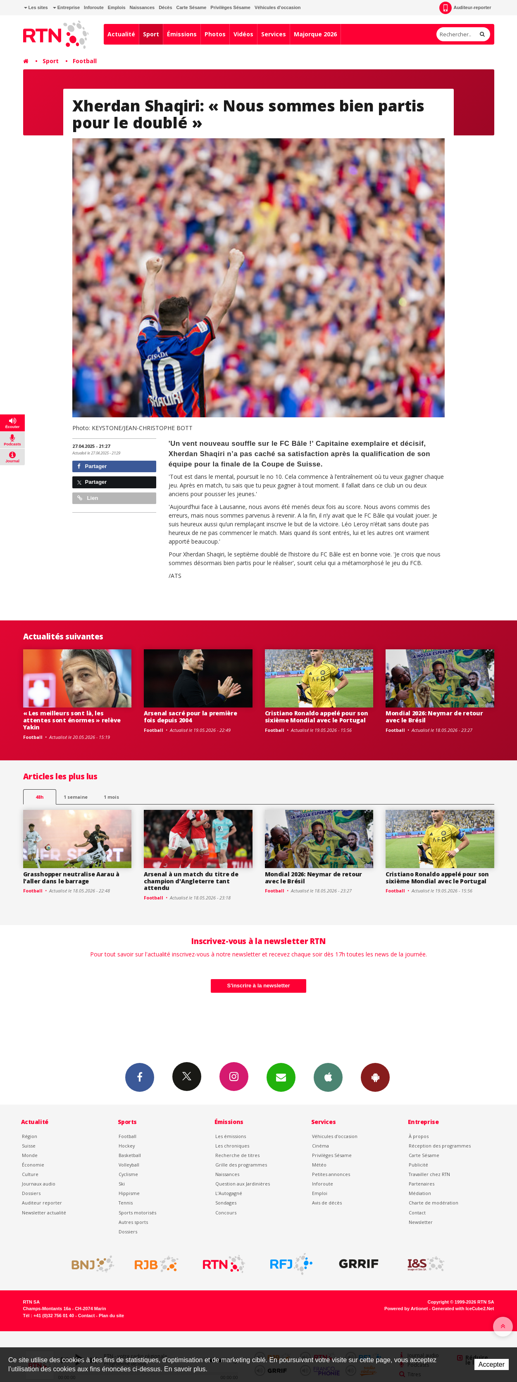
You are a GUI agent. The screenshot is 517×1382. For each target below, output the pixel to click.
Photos (215, 34)
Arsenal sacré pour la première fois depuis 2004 (190, 716)
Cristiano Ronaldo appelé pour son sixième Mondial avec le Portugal (316, 716)
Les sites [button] (36, 7)
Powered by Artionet (406, 1308)
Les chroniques (232, 1145)
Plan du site (111, 1315)
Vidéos (243, 34)
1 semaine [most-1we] (76, 797)
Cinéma (320, 1145)
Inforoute (94, 7)
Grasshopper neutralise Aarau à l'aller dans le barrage (71, 877)
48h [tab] (39, 797)
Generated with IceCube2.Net (463, 1308)
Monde (30, 1155)
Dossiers (31, 1193)
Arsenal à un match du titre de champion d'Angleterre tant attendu (191, 881)
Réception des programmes (440, 1145)
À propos (419, 1136)
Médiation (420, 1193)
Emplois (117, 7)
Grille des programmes (241, 1164)
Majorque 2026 (315, 34)
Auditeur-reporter (465, 8)
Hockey (127, 1145)
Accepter (492, 1364)
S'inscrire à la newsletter (258, 985)
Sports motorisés (137, 1212)
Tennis (126, 1202)
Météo (319, 1164)
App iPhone (328, 1077)
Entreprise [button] (66, 7)
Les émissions (230, 1136)
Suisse (29, 1145)
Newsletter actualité (44, 1212)
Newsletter (421, 1222)
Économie (33, 1164)
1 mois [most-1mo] (111, 797)
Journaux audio (38, 1183)
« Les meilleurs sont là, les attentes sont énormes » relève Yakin (72, 720)
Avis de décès (327, 1202)
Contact (417, 1212)
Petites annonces (331, 1174)
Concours (225, 1212)
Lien (87, 498)
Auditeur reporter (42, 1202)
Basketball (130, 1155)
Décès (165, 7)
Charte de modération (433, 1202)
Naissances (142, 7)
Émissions (182, 34)
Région (29, 1136)
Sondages (225, 1202)
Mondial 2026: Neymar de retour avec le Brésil (434, 716)
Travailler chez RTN (429, 1174)
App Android (375, 1077)
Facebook (139, 1077)
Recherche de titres (237, 1155)
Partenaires (421, 1183)
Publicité (418, 1164)
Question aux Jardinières (242, 1183)
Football (85, 61)
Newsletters (281, 1077)
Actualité (121, 34)
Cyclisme (128, 1174)
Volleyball (129, 1164)
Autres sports (133, 1222)
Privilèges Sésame (230, 7)
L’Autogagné (228, 1193)
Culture (30, 1174)
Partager (92, 466)
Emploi (319, 1193)
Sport (151, 34)
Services (273, 34)
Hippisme (129, 1193)
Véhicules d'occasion (277, 7)
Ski (122, 1183)
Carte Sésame (191, 7)
